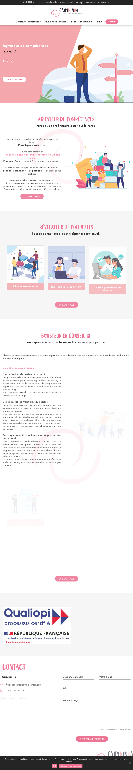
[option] (30, 64)
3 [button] (12, 61)
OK (54, 766)
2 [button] (8, 61)
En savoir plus (14, 79)
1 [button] (4, 61)
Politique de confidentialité (70, 766)
